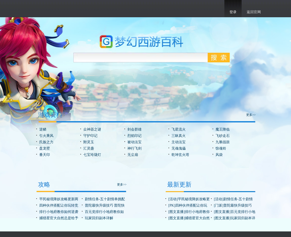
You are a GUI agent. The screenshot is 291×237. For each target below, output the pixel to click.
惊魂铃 (221, 148)
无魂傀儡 (178, 148)
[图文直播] (176, 212)
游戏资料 (50, 115)
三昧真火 (178, 136)
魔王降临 (223, 129)
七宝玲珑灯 (92, 155)
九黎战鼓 (223, 142)
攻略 (44, 184)
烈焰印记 (134, 136)
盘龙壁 (44, 148)
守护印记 (90, 136)
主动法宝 (178, 142)
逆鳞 (42, 129)
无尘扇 (132, 155)
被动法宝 (134, 142)
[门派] (218, 205)
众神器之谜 (92, 129)
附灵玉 (88, 142)
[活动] (173, 199)
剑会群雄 (134, 129)
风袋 (219, 155)
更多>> (251, 115)
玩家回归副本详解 (99, 218)
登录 (233, 12)
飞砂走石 (223, 136)
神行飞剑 (134, 148)
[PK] (171, 205)
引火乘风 (46, 136)
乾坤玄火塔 (180, 155)
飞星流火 (178, 129)
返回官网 (254, 12)
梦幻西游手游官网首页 (44, 8)
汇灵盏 (88, 148)
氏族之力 (46, 142)
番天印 (44, 155)
